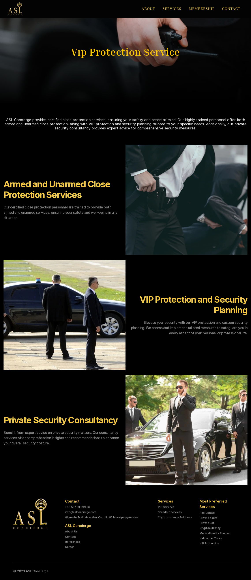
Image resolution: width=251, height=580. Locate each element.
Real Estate (207, 512)
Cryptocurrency (210, 528)
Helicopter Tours (211, 538)
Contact (70, 536)
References (72, 541)
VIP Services (166, 507)
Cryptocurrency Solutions (175, 517)
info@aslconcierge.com (80, 512)
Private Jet (207, 523)
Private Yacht (208, 517)
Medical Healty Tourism (215, 533)
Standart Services (170, 512)
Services (165, 501)
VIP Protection (209, 543)
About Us (71, 531)
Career (69, 547)
